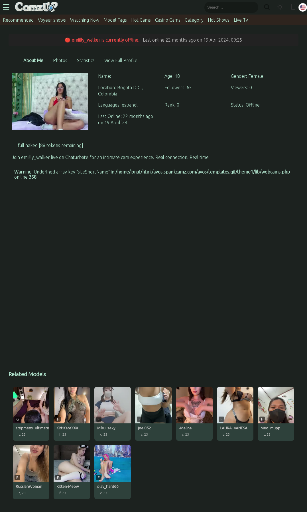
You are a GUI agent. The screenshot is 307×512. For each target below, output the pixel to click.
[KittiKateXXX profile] (72, 414)
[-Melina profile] (194, 414)
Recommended (18, 20)
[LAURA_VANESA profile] (235, 414)
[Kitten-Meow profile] (72, 472)
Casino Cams (167, 20)
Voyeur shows (52, 20)
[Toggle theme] (280, 7)
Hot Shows (218, 20)
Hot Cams (141, 20)
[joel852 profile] (153, 414)
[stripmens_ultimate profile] (31, 414)
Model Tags (115, 20)
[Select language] (302, 7)
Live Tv (241, 20)
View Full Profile (120, 60)
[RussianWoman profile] (31, 472)
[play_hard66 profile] (112, 472)
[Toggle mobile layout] (293, 7)
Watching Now (84, 20)
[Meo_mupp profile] (276, 414)
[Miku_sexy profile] (112, 414)
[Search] (266, 7)
